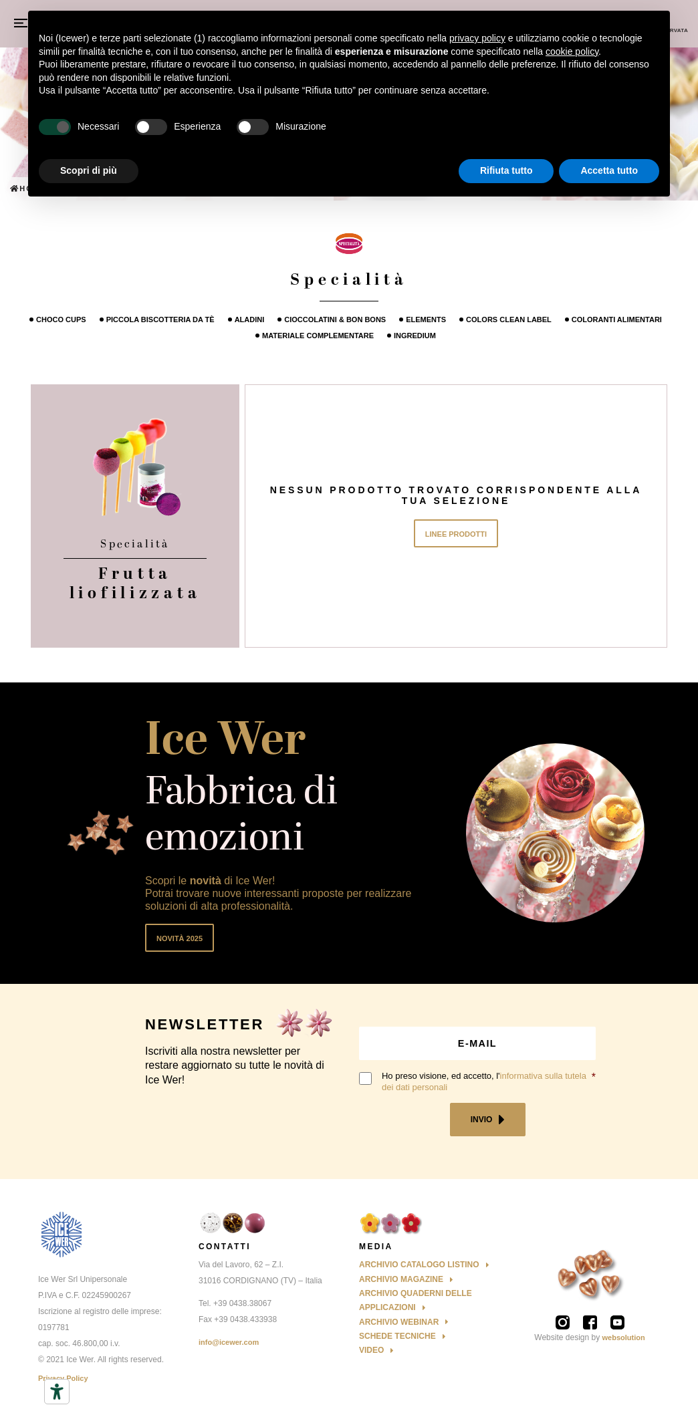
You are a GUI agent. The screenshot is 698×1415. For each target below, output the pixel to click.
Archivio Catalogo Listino (419, 1264)
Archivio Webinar (399, 1322)
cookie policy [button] (572, 51)
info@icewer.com (229, 1342)
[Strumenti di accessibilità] (57, 1391)
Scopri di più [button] (88, 170)
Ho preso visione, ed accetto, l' (484, 1081)
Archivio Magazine (401, 1279)
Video (371, 1350)
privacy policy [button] (477, 38)
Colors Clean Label (509, 319)
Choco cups (61, 319)
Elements (426, 319)
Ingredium (415, 336)
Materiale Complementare (318, 336)
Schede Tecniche (397, 1336)
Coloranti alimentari (617, 319)
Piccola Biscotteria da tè (160, 319)
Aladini (250, 319)
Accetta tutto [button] (609, 170)
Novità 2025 (179, 938)
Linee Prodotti (456, 534)
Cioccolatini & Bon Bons (335, 319)
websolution (623, 1337)
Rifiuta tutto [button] (506, 170)
